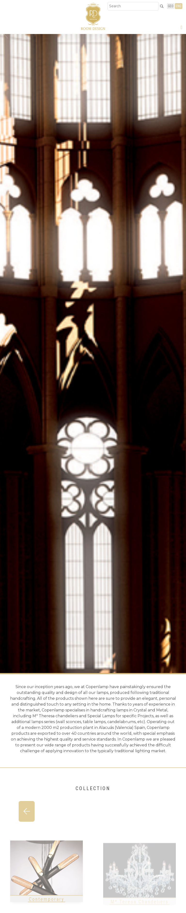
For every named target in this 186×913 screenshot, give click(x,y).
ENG (178, 6)
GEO (170, 6)
